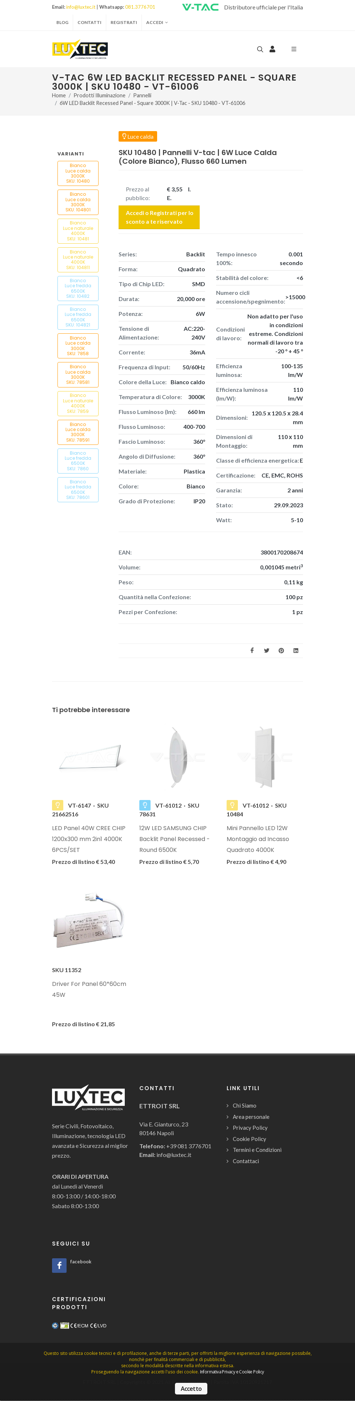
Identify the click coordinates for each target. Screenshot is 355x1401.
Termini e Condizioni (257, 1149)
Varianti (70, 153)
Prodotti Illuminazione (99, 95)
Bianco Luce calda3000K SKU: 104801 (78, 202)
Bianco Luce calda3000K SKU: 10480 (78, 173)
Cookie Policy (249, 1139)
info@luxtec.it (80, 7)
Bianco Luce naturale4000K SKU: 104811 (78, 260)
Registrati (124, 22)
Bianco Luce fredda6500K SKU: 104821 (78, 317)
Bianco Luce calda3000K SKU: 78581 (78, 374)
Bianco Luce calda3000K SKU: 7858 (78, 346)
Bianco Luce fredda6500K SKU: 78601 (78, 489)
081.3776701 (140, 7)
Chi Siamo (244, 1105)
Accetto (191, 1389)
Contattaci (246, 1161)
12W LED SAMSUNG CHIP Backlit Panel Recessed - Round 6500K (174, 839)
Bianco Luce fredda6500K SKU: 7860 (78, 461)
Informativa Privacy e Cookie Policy (232, 1372)
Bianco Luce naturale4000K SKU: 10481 (78, 230)
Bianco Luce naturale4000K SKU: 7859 (78, 403)
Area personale (251, 1116)
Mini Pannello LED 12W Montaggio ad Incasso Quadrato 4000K (258, 839)
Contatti (89, 22)
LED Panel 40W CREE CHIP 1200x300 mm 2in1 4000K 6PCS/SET (88, 839)
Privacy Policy (250, 1127)
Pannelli (142, 95)
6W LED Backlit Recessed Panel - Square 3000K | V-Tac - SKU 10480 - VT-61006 (152, 103)
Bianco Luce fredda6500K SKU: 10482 (78, 288)
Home (59, 95)
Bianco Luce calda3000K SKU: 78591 (78, 432)
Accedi (157, 22)
